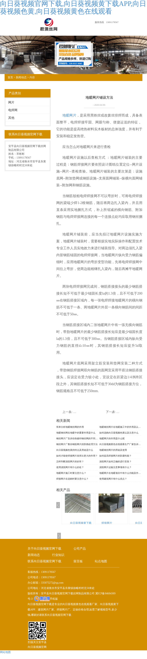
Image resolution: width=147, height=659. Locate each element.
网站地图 (5, 652)
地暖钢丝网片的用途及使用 (113, 450)
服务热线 (99, 22)
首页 (10, 77)
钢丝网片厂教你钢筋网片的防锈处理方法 (77, 444)
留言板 (78, 561)
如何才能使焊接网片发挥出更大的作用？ (77, 455)
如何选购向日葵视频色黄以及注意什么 (118, 432)
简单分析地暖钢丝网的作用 (70, 427)
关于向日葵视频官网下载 (44, 548)
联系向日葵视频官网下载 (44, 561)
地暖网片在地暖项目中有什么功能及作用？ (120, 473)
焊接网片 (106, 523)
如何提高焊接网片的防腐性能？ (115, 455)
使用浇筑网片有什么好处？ (70, 467)
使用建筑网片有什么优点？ (113, 478)
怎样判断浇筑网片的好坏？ (70, 461)
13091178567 (112, 22)
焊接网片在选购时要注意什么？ (72, 478)
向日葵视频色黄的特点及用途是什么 (74, 450)
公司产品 (80, 548)
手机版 (54, 598)
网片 (11, 102)
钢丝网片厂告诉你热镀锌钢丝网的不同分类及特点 (77, 438)
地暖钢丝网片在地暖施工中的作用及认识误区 (120, 427)
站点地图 (101, 561)
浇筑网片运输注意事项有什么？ (115, 467)
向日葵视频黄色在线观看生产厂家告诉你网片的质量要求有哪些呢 (120, 444)
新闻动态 (21, 77)
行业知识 (58, 555)
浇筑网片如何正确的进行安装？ (115, 461)
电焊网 (12, 110)
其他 (11, 117)
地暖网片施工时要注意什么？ (71, 473)
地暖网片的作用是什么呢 (112, 438)
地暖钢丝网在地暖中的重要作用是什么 (75, 432)
